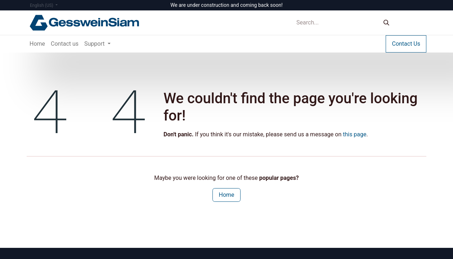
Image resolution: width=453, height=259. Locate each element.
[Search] (386, 23)
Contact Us (406, 43)
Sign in (411, 22)
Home (226, 194)
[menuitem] (37, 44)
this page (354, 134)
